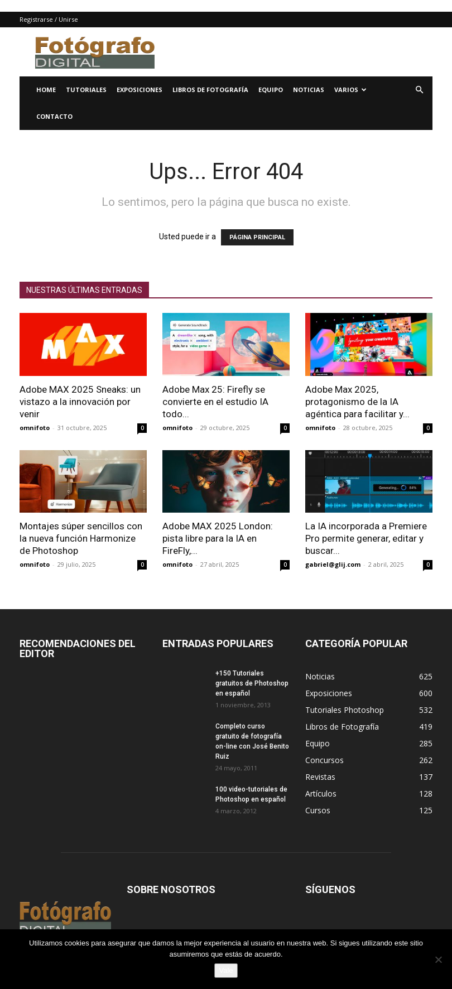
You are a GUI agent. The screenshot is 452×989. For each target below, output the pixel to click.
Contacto (54, 116)
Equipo (270, 89)
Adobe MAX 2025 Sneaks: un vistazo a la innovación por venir (80, 401)
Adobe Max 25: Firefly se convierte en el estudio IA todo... (215, 401)
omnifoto (35, 427)
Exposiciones (139, 89)
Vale (226, 970)
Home (46, 89)
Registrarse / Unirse (49, 19)
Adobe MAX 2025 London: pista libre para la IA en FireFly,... (217, 538)
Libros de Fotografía (210, 89)
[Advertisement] (301, 52)
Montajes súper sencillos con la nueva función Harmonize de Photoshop (81, 538)
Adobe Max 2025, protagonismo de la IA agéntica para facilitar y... (357, 401)
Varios (350, 89)
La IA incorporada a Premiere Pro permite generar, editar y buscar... (366, 538)
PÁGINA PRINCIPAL (257, 237)
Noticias (308, 89)
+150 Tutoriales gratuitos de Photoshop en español (251, 683)
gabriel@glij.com (332, 564)
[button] (419, 90)
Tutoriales (86, 89)
